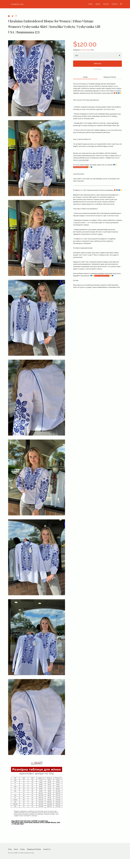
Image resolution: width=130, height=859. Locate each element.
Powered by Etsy (29, 853)
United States (85, 50)
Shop (90, 4)
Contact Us (47, 849)
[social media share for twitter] (13, 16)
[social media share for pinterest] (16, 16)
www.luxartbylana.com (80, 167)
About (98, 4)
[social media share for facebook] (9, 16)
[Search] (121, 4)
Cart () (114, 4)
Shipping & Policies (109, 77)
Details (85, 77)
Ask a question (97, 69)
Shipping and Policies (34, 849)
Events (106, 4)
